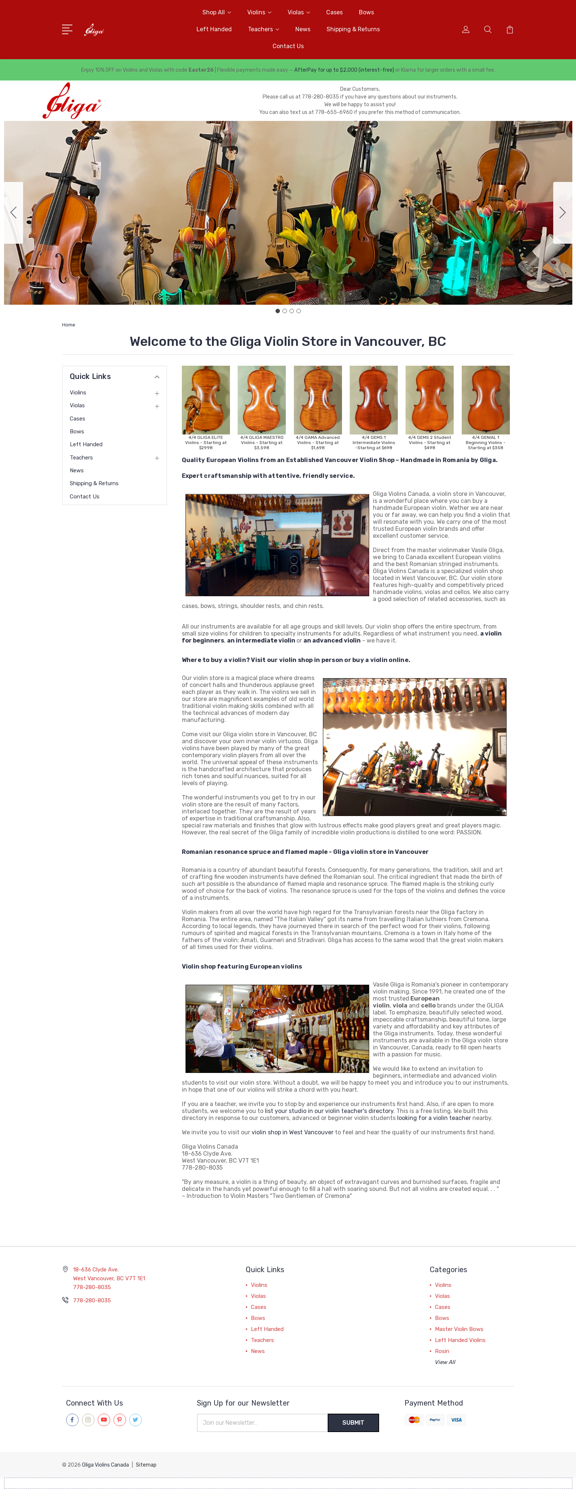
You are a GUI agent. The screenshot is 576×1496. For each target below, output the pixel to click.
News (302, 29)
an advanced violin (332, 640)
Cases (334, 12)
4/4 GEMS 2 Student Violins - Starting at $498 (429, 442)
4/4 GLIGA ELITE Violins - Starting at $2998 (206, 442)
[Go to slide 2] (562, 213)
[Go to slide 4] (13, 213)
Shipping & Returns (353, 29)
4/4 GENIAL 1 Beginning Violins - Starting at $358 (485, 442)
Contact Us (288, 46)
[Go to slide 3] (291, 311)
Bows (366, 12)
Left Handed (214, 29)
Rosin (442, 1351)
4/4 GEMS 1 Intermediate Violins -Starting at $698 (374, 442)
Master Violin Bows (459, 1329)
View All (445, 1362)
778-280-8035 (92, 1300)
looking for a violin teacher (434, 1117)
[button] (206, 400)
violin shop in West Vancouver (293, 1132)
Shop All (216, 12)
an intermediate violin (261, 640)
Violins (259, 12)
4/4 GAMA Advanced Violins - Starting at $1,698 (318, 442)
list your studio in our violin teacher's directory (329, 1110)
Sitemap (146, 1465)
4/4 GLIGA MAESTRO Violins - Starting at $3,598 (262, 442)
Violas (299, 12)
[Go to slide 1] (278, 311)
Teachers (263, 29)
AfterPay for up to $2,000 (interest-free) (344, 70)
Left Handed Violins (460, 1340)
